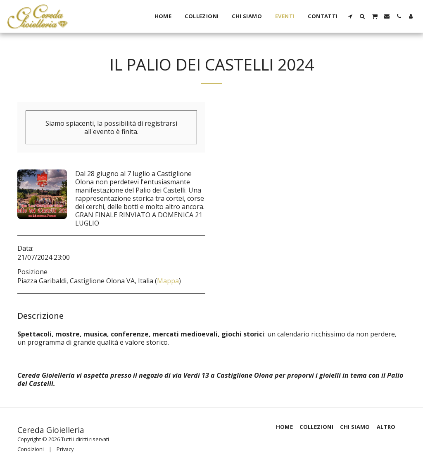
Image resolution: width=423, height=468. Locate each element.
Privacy (65, 449)
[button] (350, 16)
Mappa (168, 280)
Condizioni (30, 449)
